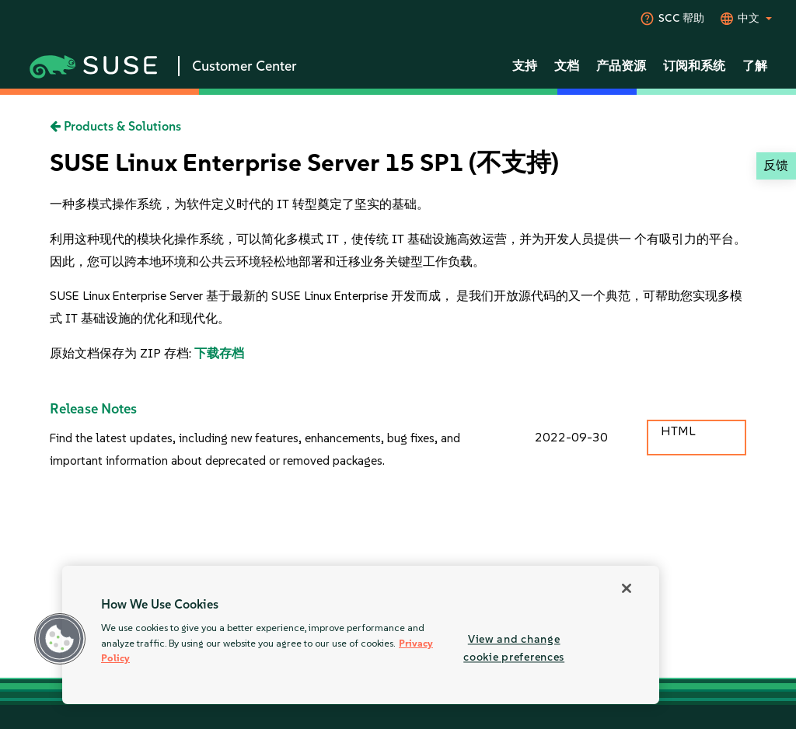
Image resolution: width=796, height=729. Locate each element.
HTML (678, 431)
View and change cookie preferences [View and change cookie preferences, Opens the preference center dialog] (513, 648)
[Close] (626, 588)
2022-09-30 (571, 437)
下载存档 (219, 353)
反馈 (775, 165)
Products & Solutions (115, 126)
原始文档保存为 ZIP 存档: (122, 353)
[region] (360, 635)
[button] (60, 639)
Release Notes (93, 408)
